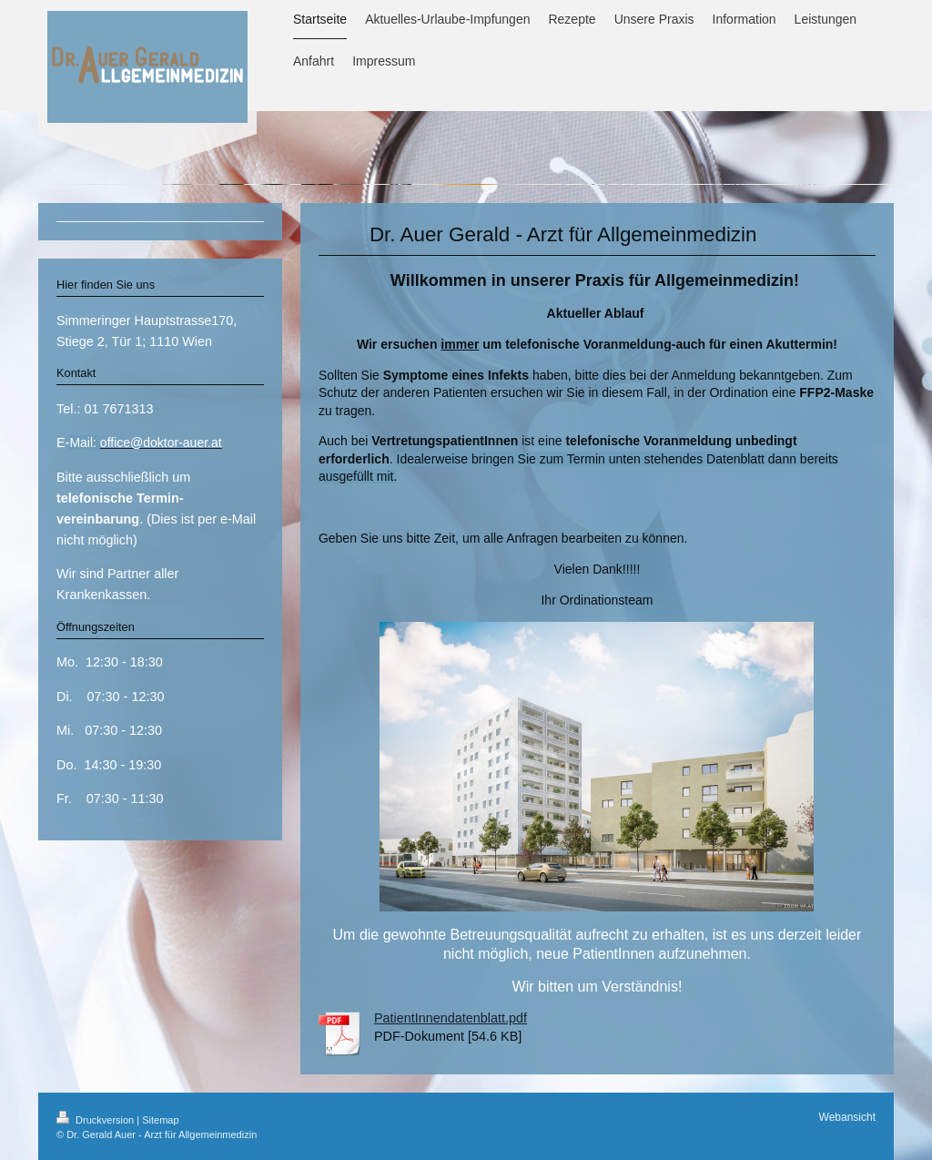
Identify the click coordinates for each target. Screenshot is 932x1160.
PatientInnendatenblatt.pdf (450, 1018)
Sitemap (160, 1119)
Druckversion (96, 1119)
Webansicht (847, 1117)
